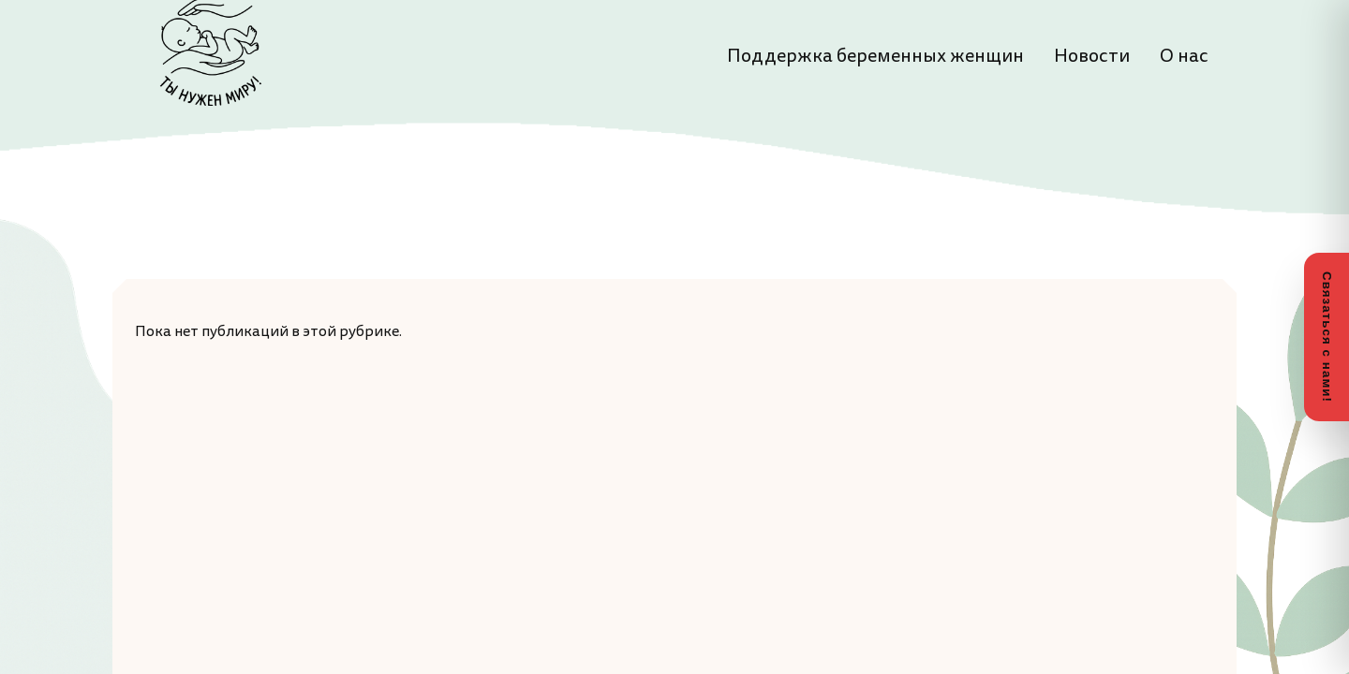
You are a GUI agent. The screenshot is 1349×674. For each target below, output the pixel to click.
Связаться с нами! (1327, 337)
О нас (1184, 56)
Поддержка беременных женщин (875, 56)
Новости (1092, 56)
